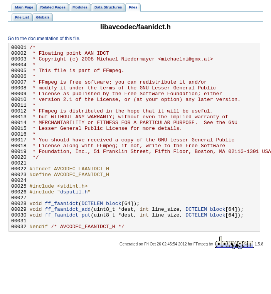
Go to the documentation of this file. (44, 38)
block (113, 235)
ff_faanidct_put (68, 249)
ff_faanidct (61, 235)
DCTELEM (92, 235)
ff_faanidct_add (68, 242)
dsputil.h (74, 221)
